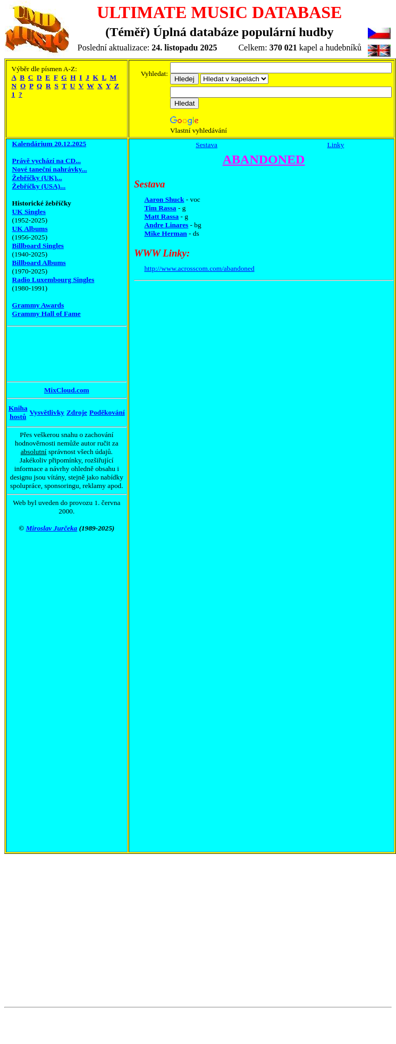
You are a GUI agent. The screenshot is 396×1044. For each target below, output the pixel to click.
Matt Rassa (161, 216)
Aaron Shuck (164, 199)
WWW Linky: (162, 253)
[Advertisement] (49, 354)
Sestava (206, 145)
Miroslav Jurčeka (52, 528)
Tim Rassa (160, 208)
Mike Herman (165, 233)
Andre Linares (166, 225)
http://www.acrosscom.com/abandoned (199, 268)
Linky (335, 145)
